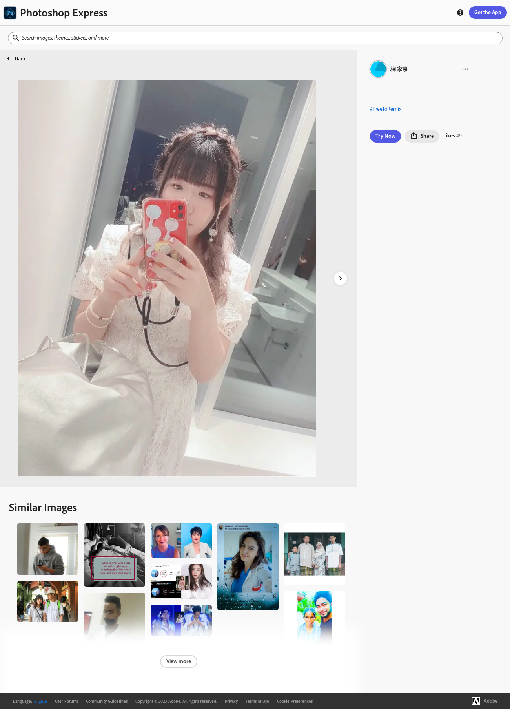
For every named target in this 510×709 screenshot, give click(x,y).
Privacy (231, 701)
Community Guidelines (107, 701)
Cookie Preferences (295, 701)
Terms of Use (257, 701)
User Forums (66, 701)
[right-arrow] (340, 278)
